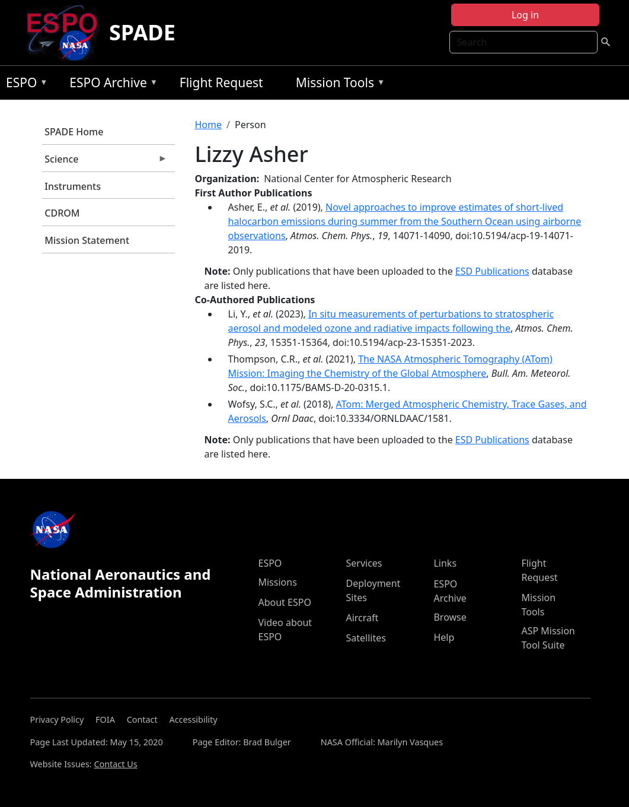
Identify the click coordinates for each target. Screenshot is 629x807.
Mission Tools (337, 84)
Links (444, 563)
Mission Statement (86, 240)
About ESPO (284, 602)
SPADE (142, 32)
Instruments (72, 186)
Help (443, 637)
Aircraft (362, 617)
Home (208, 124)
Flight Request (221, 82)
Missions (277, 582)
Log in (525, 14)
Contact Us (115, 764)
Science (105, 161)
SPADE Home (73, 131)
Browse (449, 617)
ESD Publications (492, 271)
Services (364, 563)
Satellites (365, 637)
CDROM (61, 213)
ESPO (24, 84)
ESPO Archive (110, 84)
